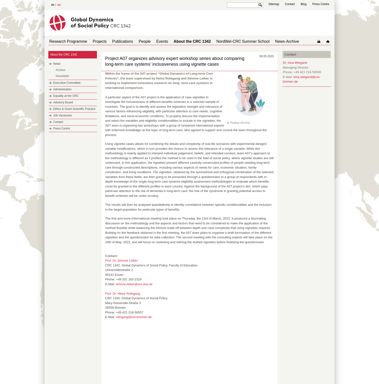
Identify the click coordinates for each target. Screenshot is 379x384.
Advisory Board (63, 102)
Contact (290, 4)
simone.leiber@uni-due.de (134, 283)
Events (153, 41)
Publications (117, 41)
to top (274, 333)
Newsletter (62, 76)
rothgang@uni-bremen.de (134, 316)
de (52, 5)
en (59, 5)
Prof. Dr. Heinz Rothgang (122, 293)
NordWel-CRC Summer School (230, 41)
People (138, 41)
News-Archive (272, 41)
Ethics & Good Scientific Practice (74, 109)
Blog (303, 4)
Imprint (309, 371)
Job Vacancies (62, 115)
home (329, 41)
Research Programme (67, 41)
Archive (60, 70)
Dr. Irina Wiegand (295, 62)
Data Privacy (323, 371)
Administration (62, 89)
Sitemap (274, 4)
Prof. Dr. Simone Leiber (121, 260)
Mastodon (104, 371)
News (56, 63)
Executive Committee (66, 83)
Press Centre (320, 4)
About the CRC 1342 (181, 41)
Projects (97, 41)
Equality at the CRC (66, 96)
